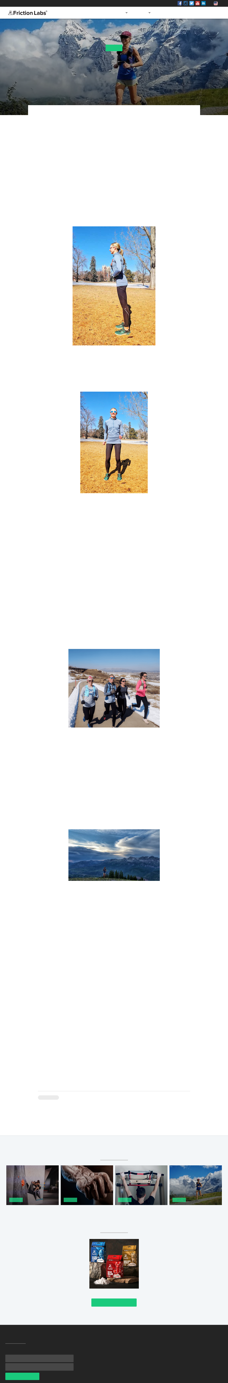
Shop (43, 3)
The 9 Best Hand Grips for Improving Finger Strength (82, 1211)
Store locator (169, 12)
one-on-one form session (108, 177)
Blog (190, 12)
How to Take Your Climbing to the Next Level (29, 1211)
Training (114, 47)
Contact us (209, 12)
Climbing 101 (48, 1097)
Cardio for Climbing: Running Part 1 (195, 1211)
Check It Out (114, 1302)
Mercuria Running (106, 129)
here (103, 996)
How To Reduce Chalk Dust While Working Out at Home (141, 1211)
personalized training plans (151, 605)
